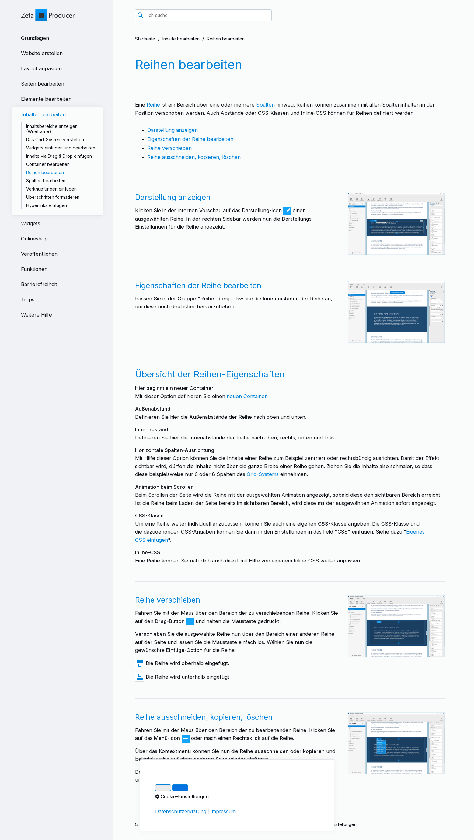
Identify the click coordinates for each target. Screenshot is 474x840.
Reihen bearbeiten (45, 172)
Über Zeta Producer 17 (284, 824)
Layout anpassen (41, 68)
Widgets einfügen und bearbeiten (60, 147)
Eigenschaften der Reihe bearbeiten (190, 139)
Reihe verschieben (169, 148)
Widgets (30, 223)
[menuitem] (57, 38)
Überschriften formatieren (52, 197)
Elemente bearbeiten (46, 99)
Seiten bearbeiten (42, 84)
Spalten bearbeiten (45, 180)
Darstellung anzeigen (172, 130)
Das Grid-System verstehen (55, 139)
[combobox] (203, 15)
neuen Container (247, 396)
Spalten (265, 105)
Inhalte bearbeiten (181, 39)
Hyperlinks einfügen (46, 205)
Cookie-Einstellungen (335, 824)
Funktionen (34, 269)
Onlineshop (34, 239)
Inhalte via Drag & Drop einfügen (59, 156)
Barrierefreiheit (39, 284)
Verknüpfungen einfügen (51, 188)
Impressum (212, 824)
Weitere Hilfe (36, 315)
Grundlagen (35, 38)
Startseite (145, 39)
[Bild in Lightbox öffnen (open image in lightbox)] (396, 223)
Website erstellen (42, 53)
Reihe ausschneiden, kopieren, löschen (194, 157)
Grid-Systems (263, 474)
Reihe (153, 105)
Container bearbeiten (48, 164)
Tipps (27, 299)
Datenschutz (243, 824)
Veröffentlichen (39, 254)
